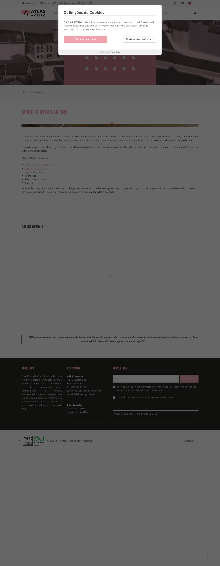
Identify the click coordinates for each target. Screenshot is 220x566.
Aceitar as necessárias (85, 39)
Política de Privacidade (110, 52)
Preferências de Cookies (139, 39)
